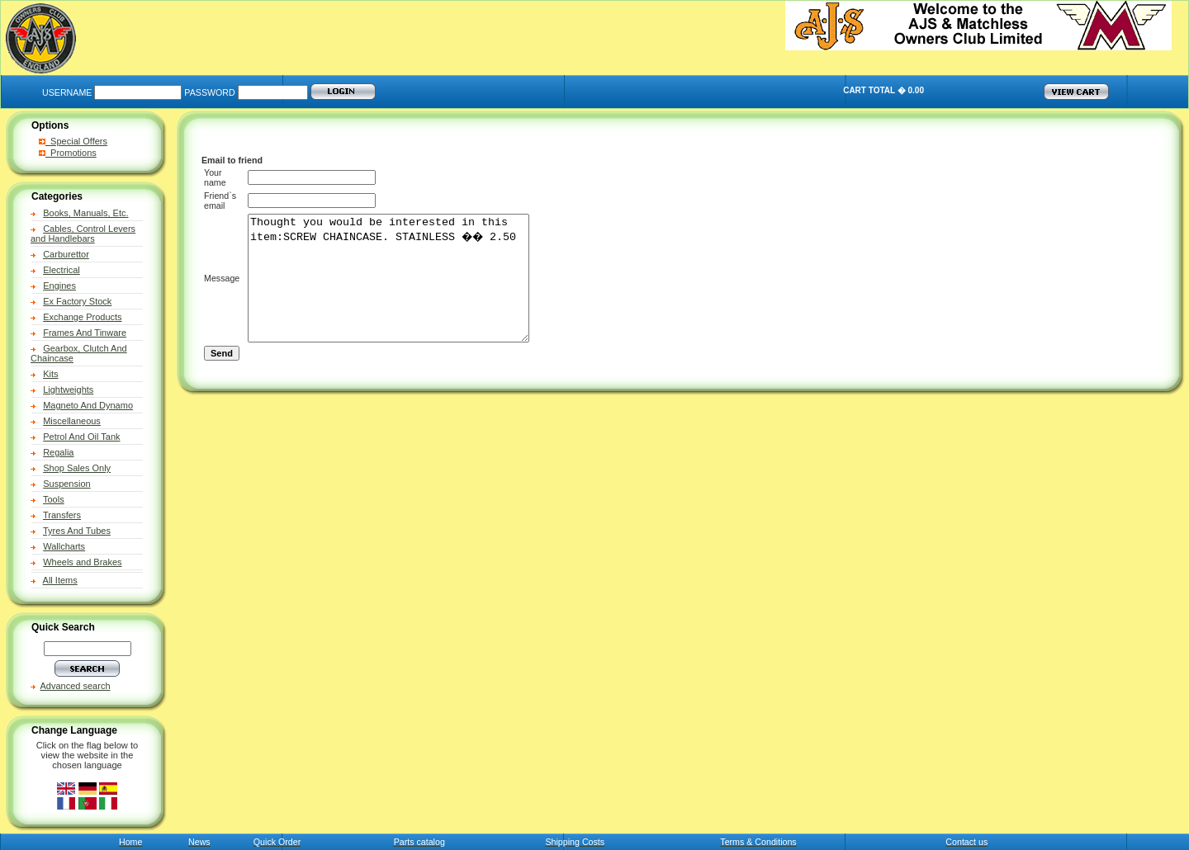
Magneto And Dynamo (88, 405)
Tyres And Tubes (77, 531)
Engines (59, 285)
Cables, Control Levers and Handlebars (83, 233)
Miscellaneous (72, 421)
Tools (53, 499)
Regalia (58, 452)
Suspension (67, 484)
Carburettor (66, 254)
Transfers (62, 515)
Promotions (68, 153)
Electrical (61, 270)
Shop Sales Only (77, 468)
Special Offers (73, 141)
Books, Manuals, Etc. (85, 213)
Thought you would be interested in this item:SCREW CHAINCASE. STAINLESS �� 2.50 (400, 290)
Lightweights (68, 389)
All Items (60, 580)
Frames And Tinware (84, 333)
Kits (50, 374)
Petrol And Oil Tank (81, 437)
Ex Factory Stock (77, 301)
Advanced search (75, 686)
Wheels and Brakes (82, 562)
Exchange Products (82, 317)
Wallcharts (64, 546)
